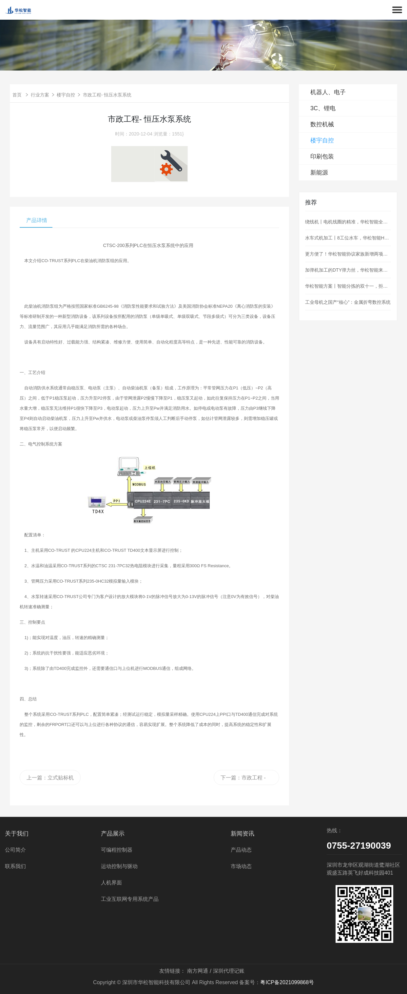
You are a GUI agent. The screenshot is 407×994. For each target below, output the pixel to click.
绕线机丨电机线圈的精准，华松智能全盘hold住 (348, 221)
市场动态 (241, 866)
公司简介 (15, 850)
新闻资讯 (242, 833)
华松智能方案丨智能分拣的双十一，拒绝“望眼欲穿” (348, 286)
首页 (17, 94)
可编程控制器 (116, 850)
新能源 (319, 172)
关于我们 (17, 833)
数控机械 (322, 124)
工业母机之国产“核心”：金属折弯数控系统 (348, 302)
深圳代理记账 (228, 971)
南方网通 (197, 971)
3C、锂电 (323, 108)
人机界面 (111, 882)
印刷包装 (322, 156)
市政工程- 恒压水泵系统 (107, 94)
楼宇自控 (66, 94)
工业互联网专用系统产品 (130, 899)
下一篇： (243, 780)
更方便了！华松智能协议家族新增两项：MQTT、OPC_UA (348, 254)
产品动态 (241, 850)
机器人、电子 (328, 92)
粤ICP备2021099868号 (287, 982)
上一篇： (50, 777)
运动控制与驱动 (119, 866)
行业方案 (40, 94)
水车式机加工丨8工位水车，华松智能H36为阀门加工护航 (348, 237)
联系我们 (15, 866)
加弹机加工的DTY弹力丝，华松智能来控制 (348, 270)
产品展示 (113, 833)
